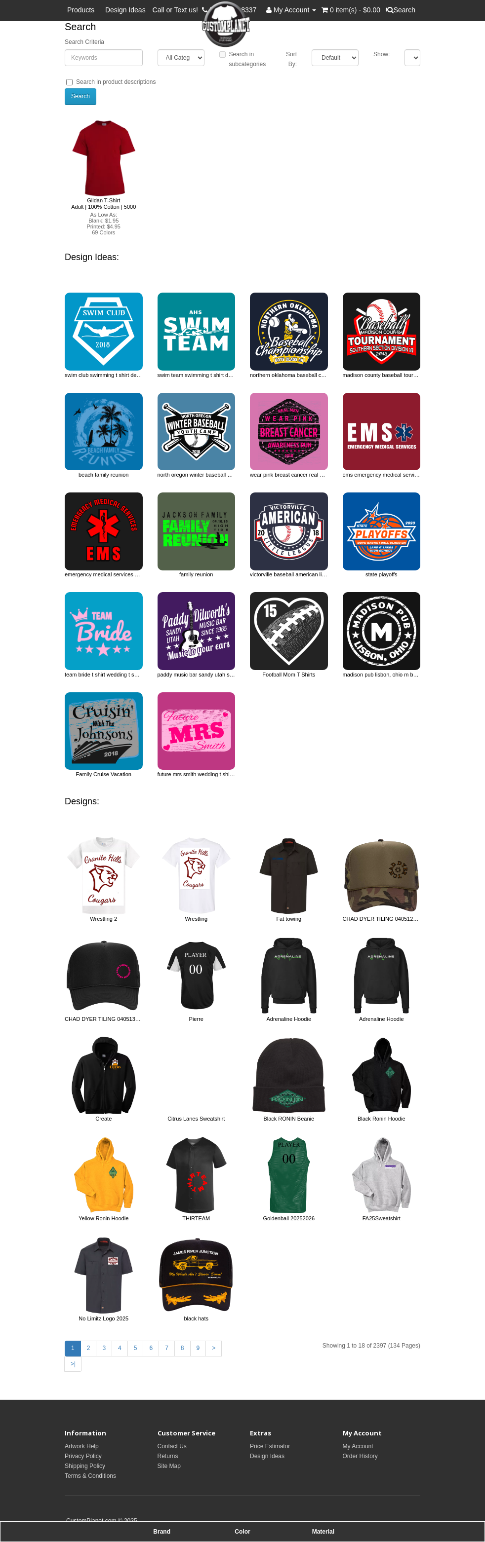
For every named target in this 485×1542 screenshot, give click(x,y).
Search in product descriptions (111, 81)
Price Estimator (270, 1446)
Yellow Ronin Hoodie (103, 1218)
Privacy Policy (83, 1456)
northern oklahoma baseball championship (289, 375)
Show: (381, 54)
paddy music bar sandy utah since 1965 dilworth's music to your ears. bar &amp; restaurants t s (197, 674)
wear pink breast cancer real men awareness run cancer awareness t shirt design (289, 475)
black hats (196, 1318)
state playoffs (381, 574)
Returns (168, 1456)
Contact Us (172, 1446)
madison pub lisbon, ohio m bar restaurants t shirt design (382, 674)
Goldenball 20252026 (289, 1218)
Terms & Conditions (90, 1475)
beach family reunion (104, 475)
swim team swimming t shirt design (197, 375)
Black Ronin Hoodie (381, 1119)
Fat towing (288, 919)
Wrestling (196, 919)
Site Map (169, 1466)
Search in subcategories (242, 59)
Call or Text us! (177, 10)
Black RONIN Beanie (288, 1119)
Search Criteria (84, 41)
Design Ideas (125, 10)
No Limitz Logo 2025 (103, 1318)
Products (82, 10)
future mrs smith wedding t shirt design (197, 774)
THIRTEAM (196, 1218)
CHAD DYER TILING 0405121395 (382, 919)
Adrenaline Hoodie (288, 1019)
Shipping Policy (85, 1466)
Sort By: (291, 59)
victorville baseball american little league (289, 574)
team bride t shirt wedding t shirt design (104, 674)
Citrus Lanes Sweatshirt (196, 1119)
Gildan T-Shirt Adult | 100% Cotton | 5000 (103, 203)
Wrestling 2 (103, 919)
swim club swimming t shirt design (104, 375)
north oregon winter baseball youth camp (197, 475)
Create (103, 1119)
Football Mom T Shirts (288, 674)
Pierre (196, 1019)
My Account (358, 1446)
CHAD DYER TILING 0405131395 (104, 1019)
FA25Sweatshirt (382, 1218)
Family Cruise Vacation (103, 774)
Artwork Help (82, 1446)
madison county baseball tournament (382, 375)
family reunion (196, 574)
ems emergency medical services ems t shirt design (382, 475)
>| (73, 1363)
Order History (360, 1456)
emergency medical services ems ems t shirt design (104, 574)
